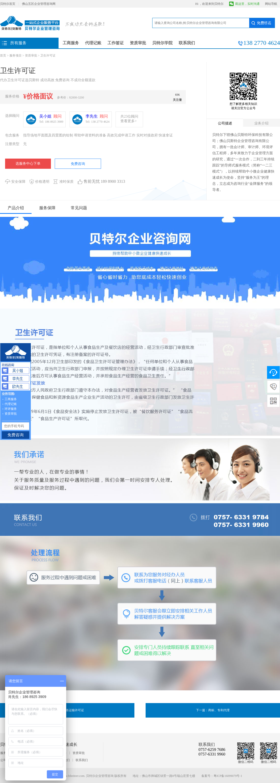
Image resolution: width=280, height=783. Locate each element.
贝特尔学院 (162, 43)
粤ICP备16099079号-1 (228, 776)
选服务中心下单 (28, 163)
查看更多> (128, 121)
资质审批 (138, 43)
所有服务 (18, 43)
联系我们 (187, 43)
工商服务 (71, 43)
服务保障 (47, 208)
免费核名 (262, 23)
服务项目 (15, 55)
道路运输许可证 (73, 710)
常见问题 (79, 208)
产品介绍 (16, 208)
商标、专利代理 (219, 710)
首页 (3, 55)
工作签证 (115, 43)
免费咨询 (78, 164)
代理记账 (93, 43)
